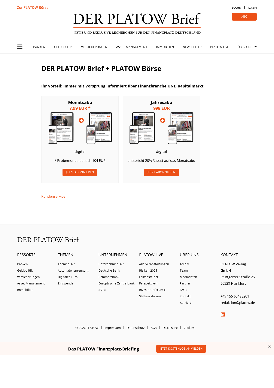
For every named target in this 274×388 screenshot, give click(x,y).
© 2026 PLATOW (86, 328)
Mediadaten (188, 277)
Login (252, 7)
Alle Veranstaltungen (154, 264)
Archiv (184, 264)
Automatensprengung (73, 270)
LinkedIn (222, 314)
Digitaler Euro (67, 277)
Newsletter (192, 47)
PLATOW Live (219, 47)
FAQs (183, 290)
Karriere (186, 303)
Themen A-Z (66, 264)
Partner (185, 283)
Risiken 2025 (148, 270)
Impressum (112, 328)
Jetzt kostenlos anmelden (181, 348)
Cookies (189, 328)
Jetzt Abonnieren (80, 172)
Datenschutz (136, 328)
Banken (39, 47)
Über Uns (245, 47)
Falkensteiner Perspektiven (148, 280)
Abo (244, 16)
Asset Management (131, 47)
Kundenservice (53, 196)
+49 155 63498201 (234, 296)
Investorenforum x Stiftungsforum (152, 293)
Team (184, 270)
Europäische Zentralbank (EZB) (116, 286)
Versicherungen (94, 47)
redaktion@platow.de (237, 302)
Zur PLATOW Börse (32, 7)
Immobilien (165, 47)
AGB (154, 328)
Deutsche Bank (109, 270)
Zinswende (65, 283)
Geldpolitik (63, 47)
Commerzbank (108, 277)
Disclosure (170, 328)
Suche (236, 7)
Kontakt (185, 296)
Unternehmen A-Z (111, 264)
